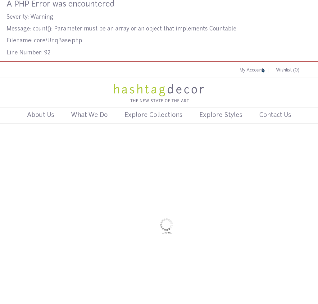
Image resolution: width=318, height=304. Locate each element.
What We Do (89, 115)
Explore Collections (154, 115)
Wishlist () (287, 70)
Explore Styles (221, 115)
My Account (253, 70)
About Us (40, 115)
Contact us (275, 115)
